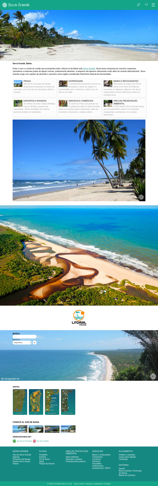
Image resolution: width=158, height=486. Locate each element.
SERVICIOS (97, 451)
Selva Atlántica (72, 457)
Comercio (96, 459)
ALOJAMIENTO (126, 451)
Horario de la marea (21, 461)
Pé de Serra (44, 459)
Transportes (97, 457)
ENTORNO (124, 465)
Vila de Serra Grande (22, 455)
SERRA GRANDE (20, 451)
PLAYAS (43, 451)
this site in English (41, 441)
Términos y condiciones (94, 484)
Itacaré (122, 468)
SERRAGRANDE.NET (22, 437)
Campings (123, 459)
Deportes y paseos (74, 459)
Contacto (107, 484)
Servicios (96, 461)
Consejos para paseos (75, 461)
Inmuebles (96, 464)
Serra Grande (89, 68)
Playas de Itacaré (46, 464)
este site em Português (22, 441)
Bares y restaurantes (101, 455)
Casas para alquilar (127, 457)
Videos (16, 464)
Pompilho (43, 455)
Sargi (41, 461)
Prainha (42, 457)
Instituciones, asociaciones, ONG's (101, 467)
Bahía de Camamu (127, 475)
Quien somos (79, 484)
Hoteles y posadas (127, 455)
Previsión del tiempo (21, 459)
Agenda (16, 457)
